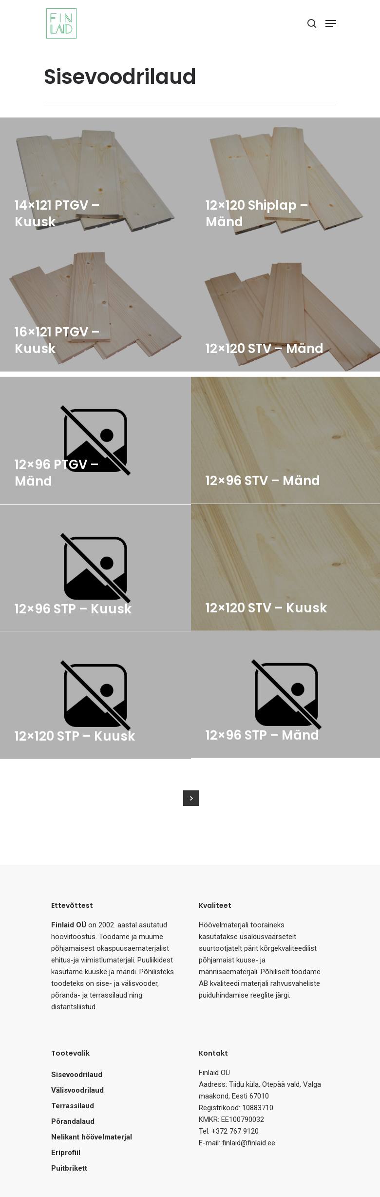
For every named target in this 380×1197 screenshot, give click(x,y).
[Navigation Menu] (330, 23)
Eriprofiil (65, 1152)
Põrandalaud (73, 1121)
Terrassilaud (72, 1105)
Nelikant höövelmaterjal (91, 1137)
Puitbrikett (69, 1168)
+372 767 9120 (235, 1131)
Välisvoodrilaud (77, 1090)
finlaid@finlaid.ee (248, 1142)
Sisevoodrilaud (76, 1074)
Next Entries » (191, 798)
